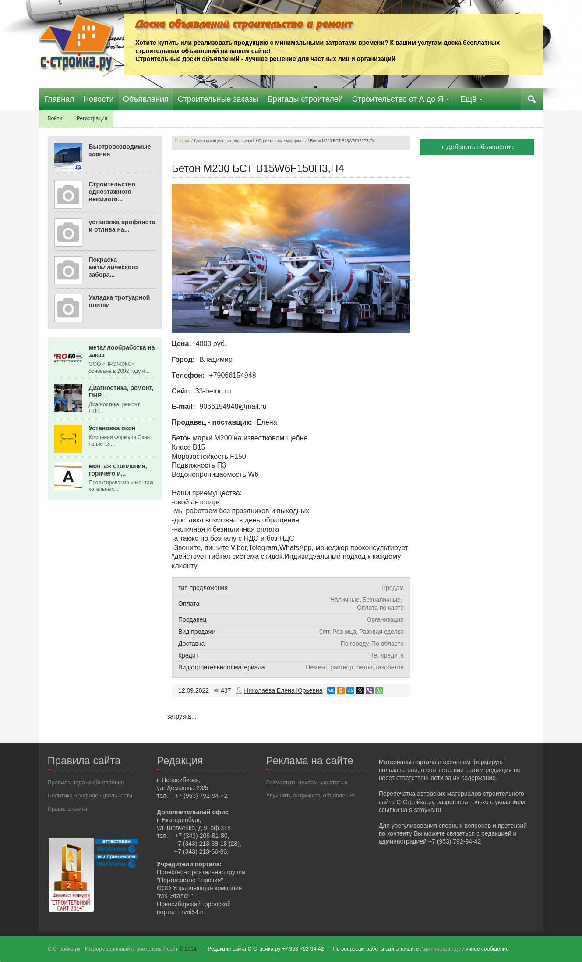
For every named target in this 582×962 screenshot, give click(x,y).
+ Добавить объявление (477, 146)
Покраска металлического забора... (113, 267)
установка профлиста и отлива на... (122, 225)
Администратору (440, 949)
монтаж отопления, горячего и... (118, 469)
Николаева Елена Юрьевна (283, 690)
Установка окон (112, 428)
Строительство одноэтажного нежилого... (112, 192)
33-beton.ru (213, 390)
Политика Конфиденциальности (90, 795)
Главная (182, 141)
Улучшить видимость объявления (310, 795)
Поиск (532, 99)
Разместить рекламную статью (307, 782)
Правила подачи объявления (86, 782)
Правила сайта (67, 808)
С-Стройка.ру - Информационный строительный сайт (114, 949)
